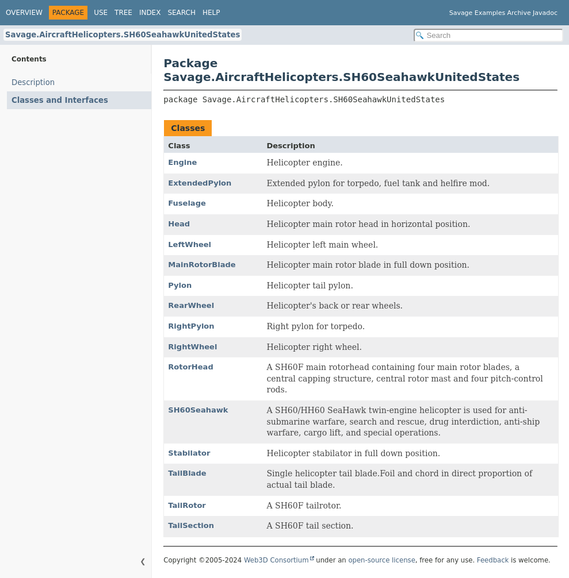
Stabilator (189, 453)
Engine (182, 162)
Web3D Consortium (276, 560)
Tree (123, 13)
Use (101, 13)
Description (33, 82)
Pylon (180, 285)
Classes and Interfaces (60, 100)
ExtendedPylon (199, 183)
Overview (24, 13)
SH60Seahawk (198, 410)
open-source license (381, 560)
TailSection (191, 525)
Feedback (493, 560)
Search (181, 13)
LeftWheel (189, 244)
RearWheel (191, 305)
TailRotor (186, 505)
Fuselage (186, 203)
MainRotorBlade (201, 264)
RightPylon (191, 326)
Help (211, 13)
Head (179, 223)
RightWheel (192, 346)
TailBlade (187, 473)
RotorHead (190, 367)
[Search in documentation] (488, 35)
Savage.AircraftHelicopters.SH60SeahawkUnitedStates (122, 34)
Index (150, 13)
